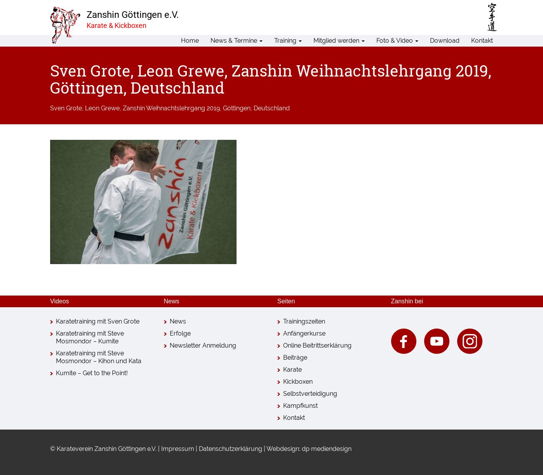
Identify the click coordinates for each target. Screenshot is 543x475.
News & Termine (237, 40)
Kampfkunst (300, 405)
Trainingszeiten (304, 321)
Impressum (177, 448)
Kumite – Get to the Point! (92, 373)
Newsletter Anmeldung (203, 345)
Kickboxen (298, 381)
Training (288, 40)
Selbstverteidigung (310, 393)
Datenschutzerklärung (230, 448)
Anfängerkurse (304, 333)
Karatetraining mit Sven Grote (97, 321)
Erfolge (180, 333)
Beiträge (295, 357)
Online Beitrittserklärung (317, 345)
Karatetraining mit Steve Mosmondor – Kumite (90, 337)
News (178, 321)
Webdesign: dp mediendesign (309, 448)
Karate (292, 369)
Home (190, 40)
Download (444, 40)
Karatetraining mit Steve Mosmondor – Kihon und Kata (98, 357)
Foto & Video (397, 40)
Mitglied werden (339, 40)
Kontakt (482, 40)
